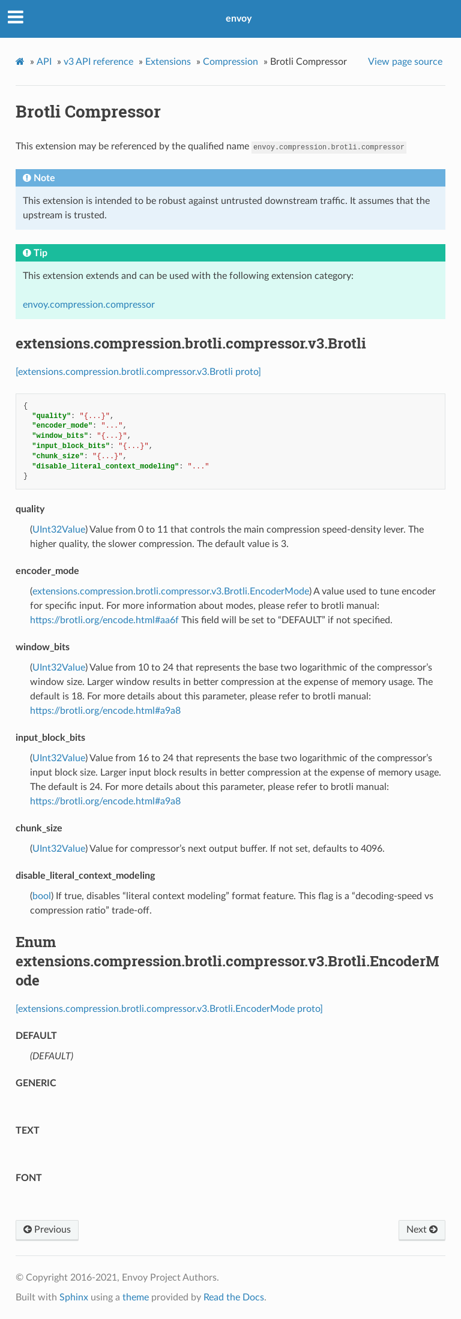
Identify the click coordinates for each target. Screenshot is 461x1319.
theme (135, 1297)
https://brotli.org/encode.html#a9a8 (105, 711)
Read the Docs (233, 1297)
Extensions (168, 62)
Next (422, 1229)
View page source (405, 62)
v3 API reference (98, 62)
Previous (47, 1229)
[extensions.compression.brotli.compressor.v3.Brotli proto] (138, 372)
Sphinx (73, 1297)
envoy (239, 18)
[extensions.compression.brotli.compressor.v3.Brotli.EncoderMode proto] (169, 1009)
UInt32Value (58, 529)
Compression (230, 62)
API (44, 62)
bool (41, 896)
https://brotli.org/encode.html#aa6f (104, 620)
